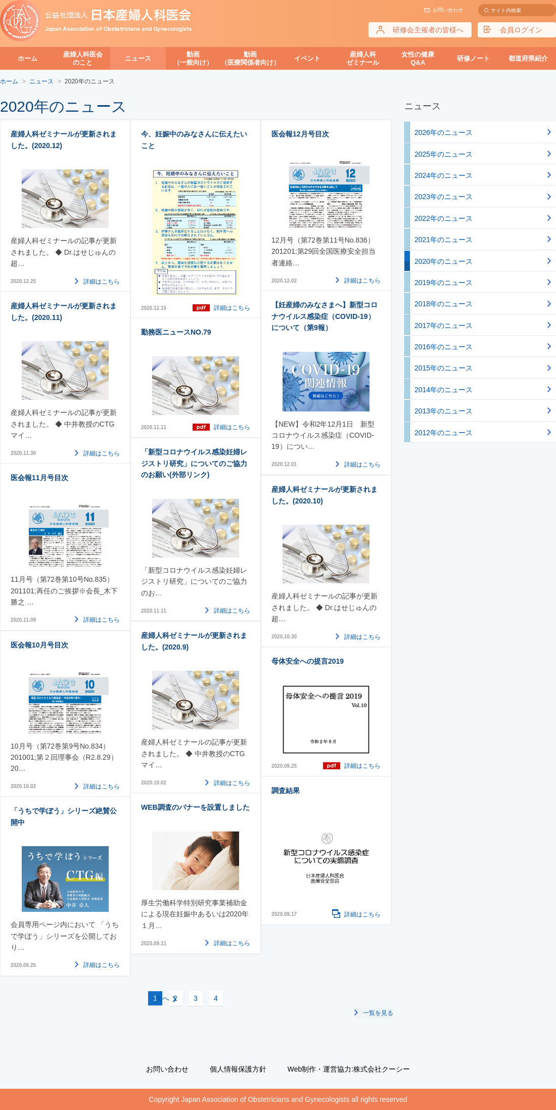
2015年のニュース (443, 368)
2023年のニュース (443, 197)
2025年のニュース (443, 154)
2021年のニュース (443, 240)
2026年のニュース (443, 132)
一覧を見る (378, 1012)
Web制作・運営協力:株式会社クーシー (349, 1069)
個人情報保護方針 (238, 1069)
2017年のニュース (443, 325)
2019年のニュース (443, 283)
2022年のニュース (443, 218)
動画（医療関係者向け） (250, 58)
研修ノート (473, 58)
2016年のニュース (443, 347)
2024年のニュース (443, 175)
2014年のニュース (443, 390)
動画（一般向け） (193, 58)
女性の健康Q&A (417, 58)
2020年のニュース (443, 261)
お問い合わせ (448, 10)
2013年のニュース (443, 411)
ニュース (138, 58)
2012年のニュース (443, 433)
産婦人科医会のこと (83, 58)
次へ (234, 998)
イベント (307, 58)
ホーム (27, 58)
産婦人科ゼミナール (362, 58)
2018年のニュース (443, 304)
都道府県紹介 (528, 58)
